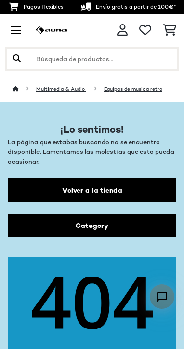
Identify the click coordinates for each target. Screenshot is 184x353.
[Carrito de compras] (169, 30)
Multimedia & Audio (61, 89)
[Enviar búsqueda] (17, 59)
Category (92, 225)
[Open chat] (162, 296)
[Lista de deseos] (145, 30)
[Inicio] (24, 89)
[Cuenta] (122, 30)
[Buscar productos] (92, 59)
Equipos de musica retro (133, 89)
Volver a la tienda (92, 190)
